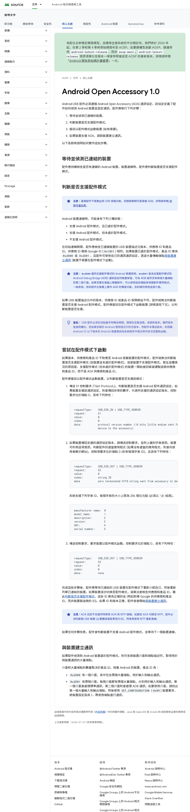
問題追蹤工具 (152, 804)
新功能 (8, 24)
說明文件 (10, 15)
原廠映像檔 (60, 792)
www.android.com (156, 786)
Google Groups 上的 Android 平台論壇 (120, 794)
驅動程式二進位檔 (64, 798)
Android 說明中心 (155, 768)
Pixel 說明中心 (153, 774)
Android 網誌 (107, 780)
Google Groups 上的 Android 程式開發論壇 (120, 803)
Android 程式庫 (63, 768)
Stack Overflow (154, 798)
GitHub (58, 804)
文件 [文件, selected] (34, 4)
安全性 (48, 24)
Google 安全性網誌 (111, 786)
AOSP (65, 78)
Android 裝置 (109, 24)
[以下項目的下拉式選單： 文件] (42, 4)
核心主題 (87, 78)
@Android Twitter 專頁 (113, 768)
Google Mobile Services (158, 792)
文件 (75, 78)
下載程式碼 (60, 780)
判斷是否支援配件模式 (80, 596)
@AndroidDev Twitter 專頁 (115, 774)
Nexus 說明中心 (154, 780)
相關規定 (59, 774)
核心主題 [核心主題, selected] (67, 24)
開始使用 (28, 24)
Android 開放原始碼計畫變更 (89, 61)
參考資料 (159, 24)
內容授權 (100, 711)
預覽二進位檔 (62, 786)
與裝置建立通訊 (155, 601)
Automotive (136, 24)
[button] (22, 31)
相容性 (87, 24)
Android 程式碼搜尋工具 (66, 4)
